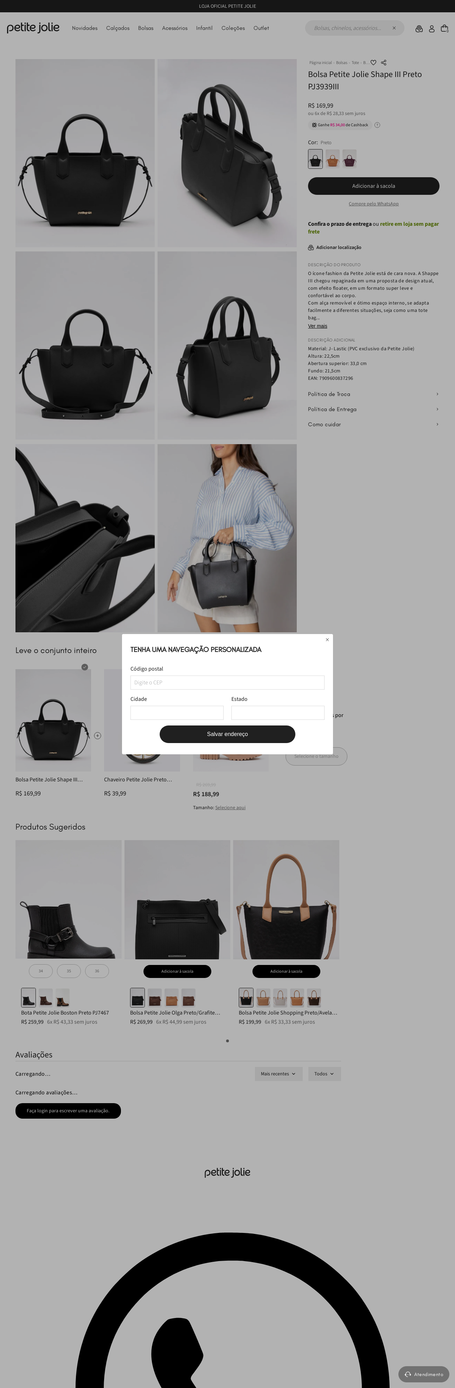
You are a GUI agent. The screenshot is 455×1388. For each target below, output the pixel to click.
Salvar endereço (227, 734)
